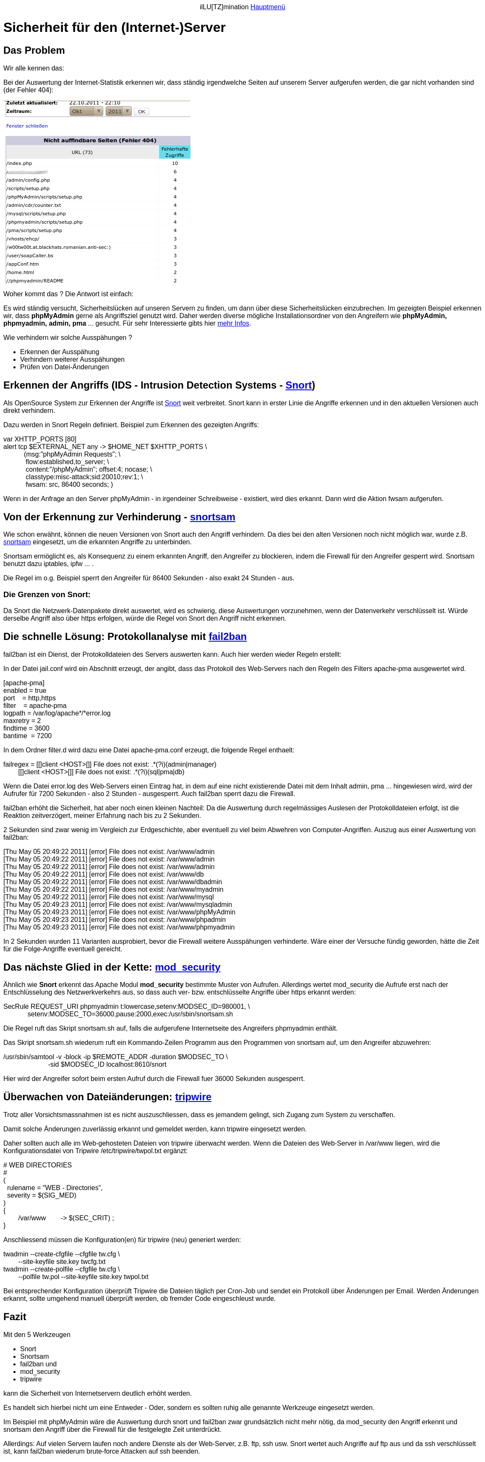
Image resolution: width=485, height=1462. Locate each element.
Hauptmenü (267, 6)
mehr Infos (233, 323)
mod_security (187, 967)
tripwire (193, 1096)
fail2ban (228, 636)
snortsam (212, 516)
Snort (299, 385)
